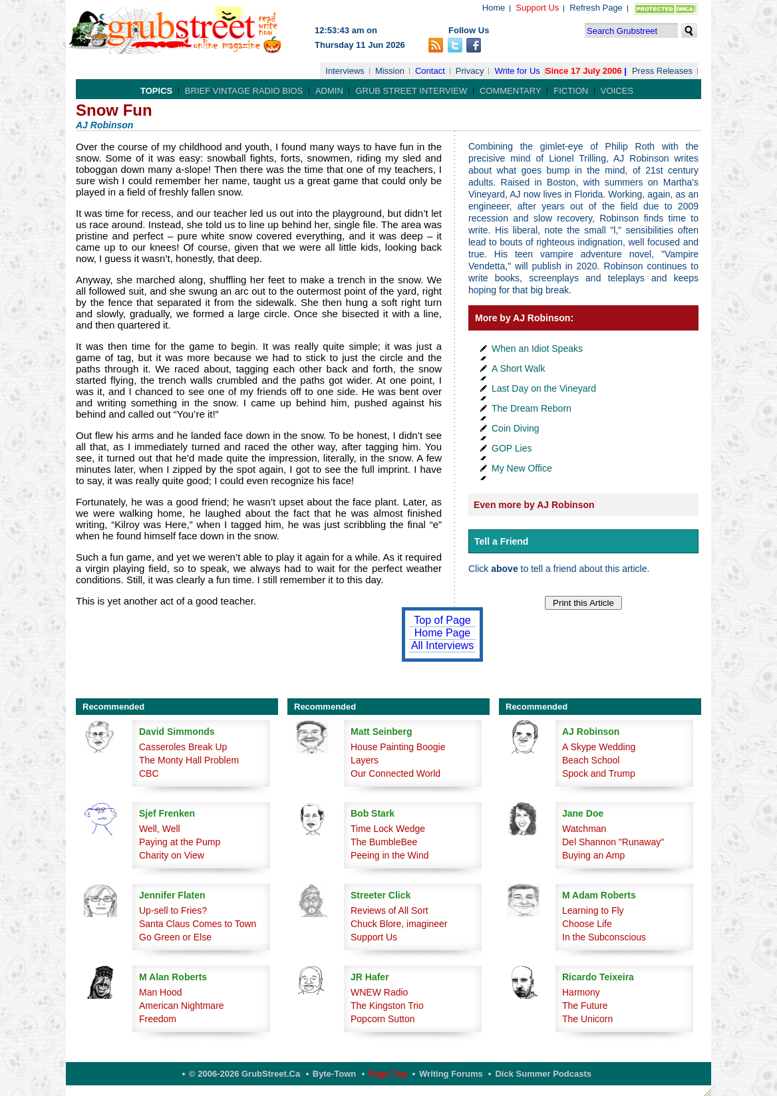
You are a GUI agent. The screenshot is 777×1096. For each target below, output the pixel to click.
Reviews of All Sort (389, 910)
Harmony (581, 992)
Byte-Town (334, 1074)
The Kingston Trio (387, 1005)
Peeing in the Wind (390, 855)
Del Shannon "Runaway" (613, 842)
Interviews (345, 71)
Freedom (157, 1019)
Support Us (537, 8)
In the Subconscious (604, 937)
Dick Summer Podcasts (543, 1074)
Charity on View (171, 855)
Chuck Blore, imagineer (399, 923)
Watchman (584, 828)
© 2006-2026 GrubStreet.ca (244, 1074)
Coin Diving (516, 428)
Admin (329, 91)
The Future (584, 1005)
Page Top (388, 1074)
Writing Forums (451, 1074)
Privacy (470, 71)
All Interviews (442, 645)
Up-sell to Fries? (173, 910)
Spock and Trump (598, 773)
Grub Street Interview (411, 91)
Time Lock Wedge (388, 828)
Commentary (511, 91)
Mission (389, 71)
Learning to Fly (593, 910)
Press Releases (662, 71)
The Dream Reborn (531, 408)
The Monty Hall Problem (189, 760)
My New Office (522, 468)
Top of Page (442, 620)
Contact (430, 71)
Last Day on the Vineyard (544, 388)
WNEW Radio (379, 992)
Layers (365, 760)
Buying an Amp (593, 855)
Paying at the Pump (179, 842)
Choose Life (587, 923)
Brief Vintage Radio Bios (244, 91)
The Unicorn (587, 1019)
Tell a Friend (501, 541)
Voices (617, 91)
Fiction (570, 91)
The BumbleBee (384, 842)
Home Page (442, 632)
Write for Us (517, 71)
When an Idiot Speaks (537, 348)
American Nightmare (181, 1005)
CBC (149, 773)
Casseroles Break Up (183, 747)
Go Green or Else (175, 937)
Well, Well (159, 828)
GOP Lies (512, 448)
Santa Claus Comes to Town (197, 923)
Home (494, 8)
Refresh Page (596, 8)
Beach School (590, 760)
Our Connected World (395, 773)
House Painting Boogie (398, 747)
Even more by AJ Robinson (534, 504)
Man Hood (160, 992)
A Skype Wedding (598, 747)
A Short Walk (518, 368)
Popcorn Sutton (383, 1019)
